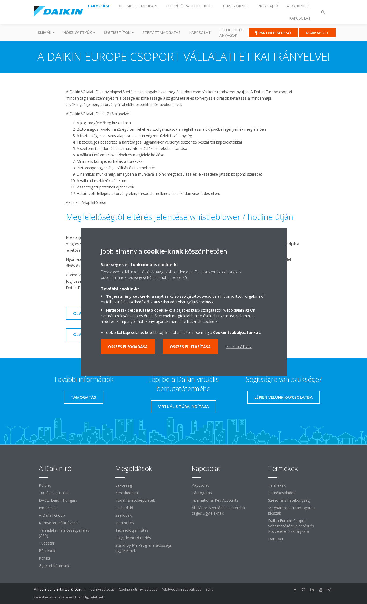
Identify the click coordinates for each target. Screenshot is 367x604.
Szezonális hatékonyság (289, 500)
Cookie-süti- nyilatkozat (138, 589)
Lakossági (124, 485)
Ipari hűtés (124, 522)
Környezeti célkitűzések (59, 522)
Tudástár (46, 543)
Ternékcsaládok (281, 492)
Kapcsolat (200, 32)
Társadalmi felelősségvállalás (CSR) (64, 533)
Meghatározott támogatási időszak (291, 510)
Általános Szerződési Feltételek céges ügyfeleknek (218, 510)
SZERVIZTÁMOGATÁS (161, 32)
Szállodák (123, 515)
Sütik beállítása (239, 346)
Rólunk (45, 485)
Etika (209, 589)
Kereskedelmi (127, 492)
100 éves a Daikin (54, 492)
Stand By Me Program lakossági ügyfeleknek (143, 548)
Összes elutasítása (190, 346)
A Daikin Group (52, 515)
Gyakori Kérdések (54, 565)
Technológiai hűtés (132, 530)
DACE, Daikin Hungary (58, 500)
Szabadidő (124, 507)
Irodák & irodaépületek (135, 500)
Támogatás (202, 492)
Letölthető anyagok (231, 32)
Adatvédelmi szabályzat (181, 589)
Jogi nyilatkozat (102, 589)
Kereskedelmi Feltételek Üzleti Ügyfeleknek (69, 597)
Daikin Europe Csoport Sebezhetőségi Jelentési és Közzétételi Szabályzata (291, 526)
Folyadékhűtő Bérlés (133, 537)
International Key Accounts (215, 500)
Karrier (44, 558)
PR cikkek (47, 550)
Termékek (277, 485)
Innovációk (48, 507)
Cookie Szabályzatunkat (236, 332)
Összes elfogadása (128, 346)
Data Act (275, 538)
